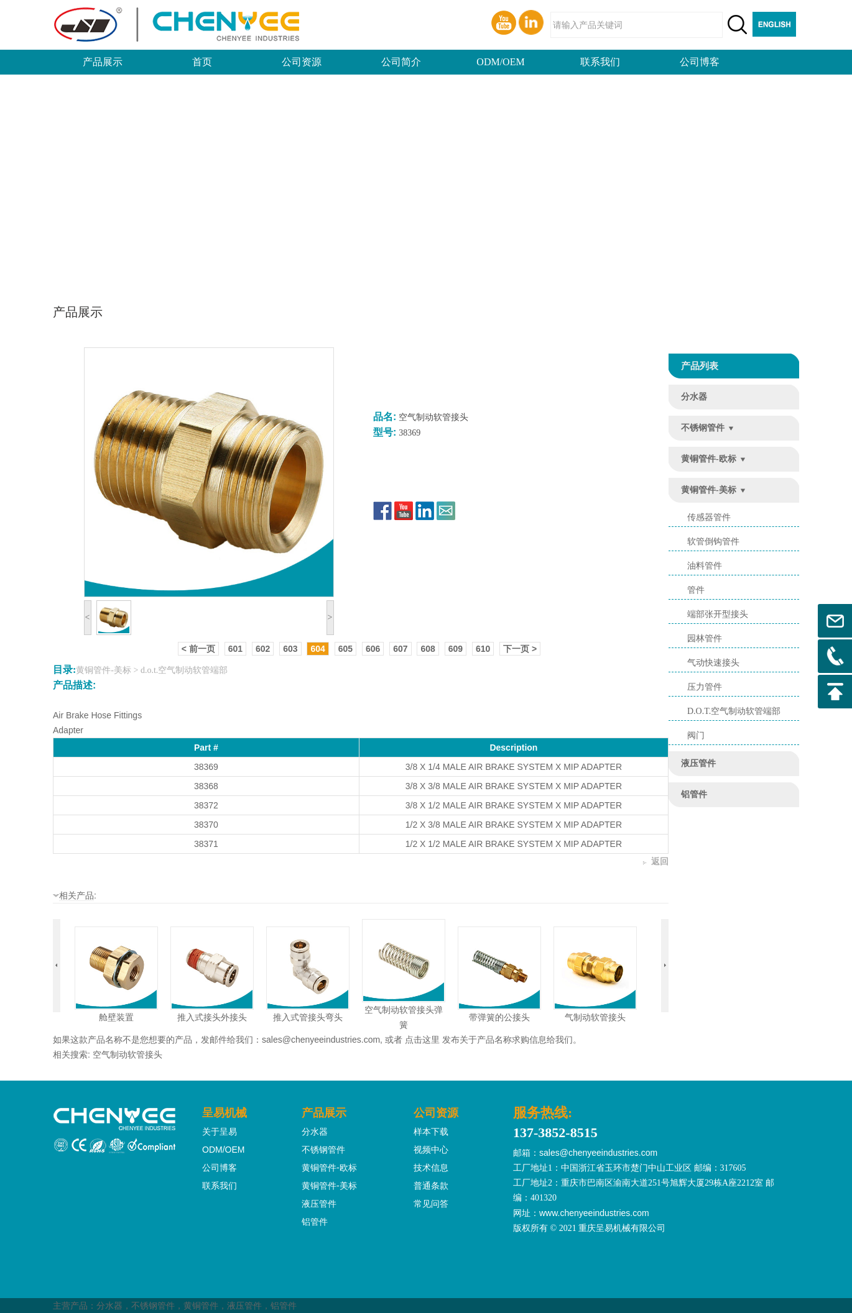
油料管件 (704, 565)
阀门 (696, 735)
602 (263, 649)
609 (455, 649)
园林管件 (704, 638)
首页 (202, 62)
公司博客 (700, 62)
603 (290, 649)
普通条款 (431, 1186)
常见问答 (431, 1204)
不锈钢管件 (703, 427)
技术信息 (431, 1168)
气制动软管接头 (595, 1017)
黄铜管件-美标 (708, 490)
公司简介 (401, 62)
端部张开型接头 (717, 614)
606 (373, 649)
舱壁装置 (116, 1017)
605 (345, 649)
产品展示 (103, 62)
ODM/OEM (500, 62)
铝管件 (694, 794)
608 (427, 649)
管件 (696, 590)
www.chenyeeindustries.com (594, 1213)
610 (483, 649)
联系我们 (600, 62)
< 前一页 (198, 649)
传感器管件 (709, 517)
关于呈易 (219, 1132)
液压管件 (698, 763)
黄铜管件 (200, 1306)
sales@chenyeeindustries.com (321, 1040)
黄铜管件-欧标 (708, 459)
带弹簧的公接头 (499, 1017)
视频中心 (431, 1150)
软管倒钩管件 (713, 541)
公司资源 (302, 62)
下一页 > (520, 649)
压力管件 (704, 687)
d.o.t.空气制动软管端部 (733, 711)
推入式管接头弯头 (308, 1017)
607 (400, 649)
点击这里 (422, 1040)
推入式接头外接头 (212, 1017)
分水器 (694, 396)
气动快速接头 (713, 662)
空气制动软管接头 (127, 1054)
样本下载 (431, 1132)
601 (235, 649)
